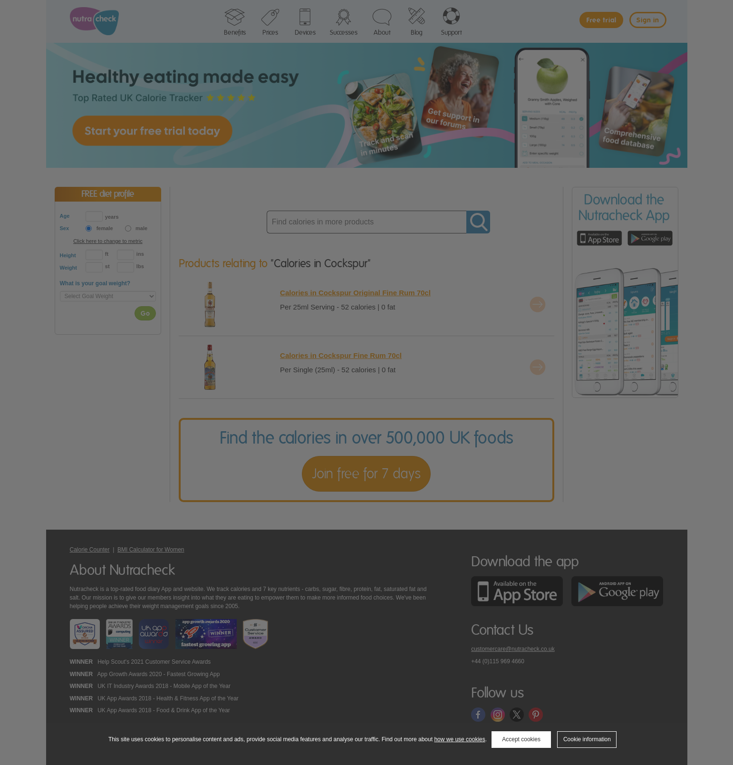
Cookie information (587, 739)
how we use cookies (459, 739)
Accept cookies (521, 739)
